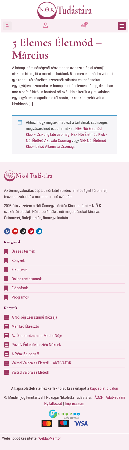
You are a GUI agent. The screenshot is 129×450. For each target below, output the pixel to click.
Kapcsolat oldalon (104, 388)
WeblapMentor (49, 438)
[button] (7, 26)
